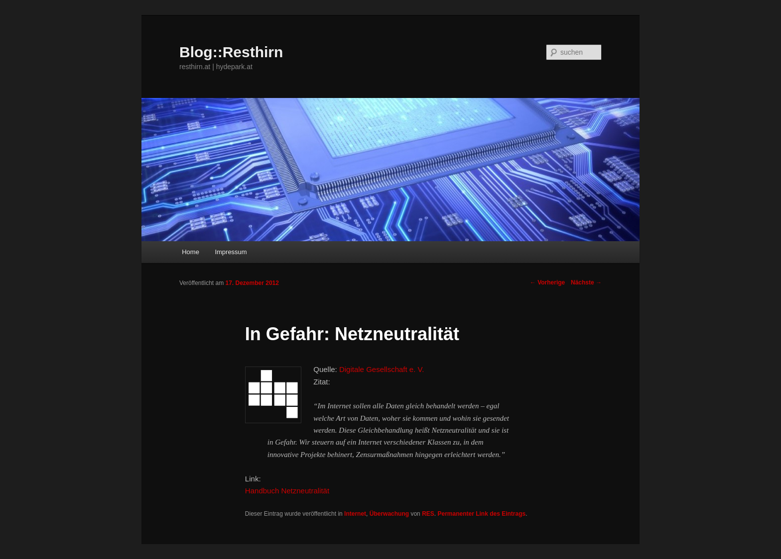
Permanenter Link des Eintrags (481, 513)
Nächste (586, 282)
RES (428, 513)
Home (190, 252)
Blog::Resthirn (231, 52)
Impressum (231, 252)
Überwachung (389, 513)
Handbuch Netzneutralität (287, 490)
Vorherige (547, 282)
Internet (355, 513)
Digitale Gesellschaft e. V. (381, 369)
